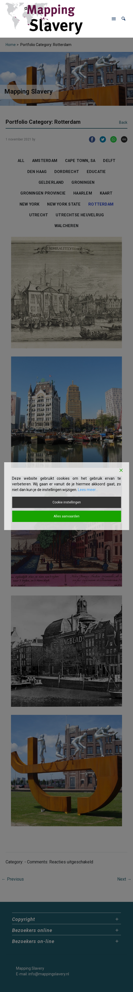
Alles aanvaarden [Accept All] (66, 516)
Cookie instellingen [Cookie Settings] (66, 502)
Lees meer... (88, 490)
